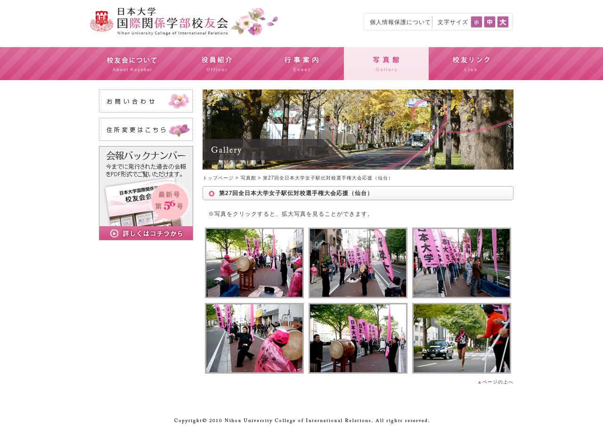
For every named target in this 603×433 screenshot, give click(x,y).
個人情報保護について (400, 22)
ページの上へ (495, 381)
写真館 (248, 177)
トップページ (218, 177)
